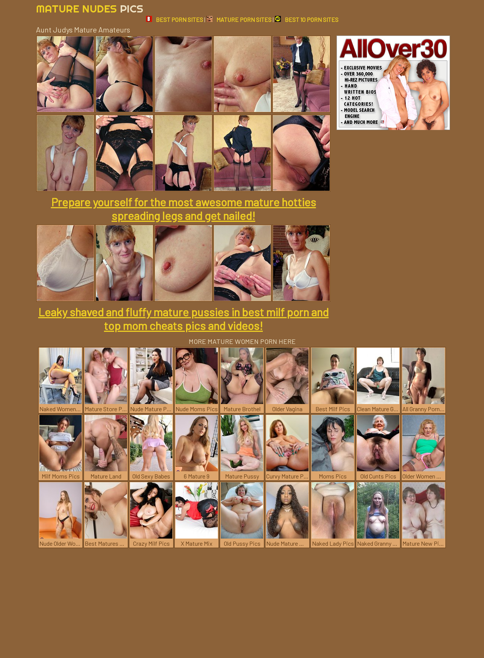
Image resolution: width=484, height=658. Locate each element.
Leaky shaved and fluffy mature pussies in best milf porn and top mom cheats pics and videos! (183, 318)
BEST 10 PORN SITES (306, 19)
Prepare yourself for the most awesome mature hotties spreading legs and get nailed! (183, 208)
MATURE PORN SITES (238, 19)
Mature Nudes (89, 8)
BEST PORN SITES (174, 19)
